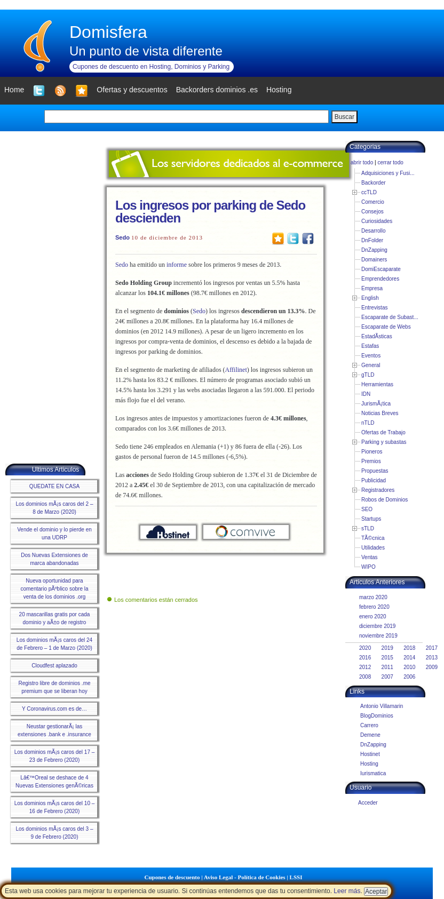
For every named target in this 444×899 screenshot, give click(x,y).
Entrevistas (374, 308)
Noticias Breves (379, 413)
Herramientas (377, 384)
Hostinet (370, 754)
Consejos (372, 211)
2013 (432, 658)
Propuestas (374, 471)
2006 (409, 677)
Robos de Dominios (384, 500)
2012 (365, 667)
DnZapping (374, 250)
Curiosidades (376, 221)
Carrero (369, 725)
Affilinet (236, 369)
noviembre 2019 (378, 636)
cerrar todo (390, 162)
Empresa (372, 288)
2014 (409, 658)
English (370, 298)
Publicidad (373, 480)
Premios (371, 461)
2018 (409, 648)
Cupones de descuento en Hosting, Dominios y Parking (151, 66)
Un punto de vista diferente (146, 51)
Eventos (370, 356)
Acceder (368, 803)
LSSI (296, 877)
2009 (432, 667)
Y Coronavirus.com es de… (54, 709)
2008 (365, 677)
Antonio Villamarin (381, 706)
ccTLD (369, 192)
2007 (387, 677)
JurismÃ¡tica (376, 404)
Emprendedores (380, 279)
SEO (366, 509)
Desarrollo (373, 231)
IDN (365, 394)
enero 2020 (372, 616)
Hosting (369, 764)
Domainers (374, 259)
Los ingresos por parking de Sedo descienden (210, 211)
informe (176, 264)
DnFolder (372, 240)
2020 (365, 648)
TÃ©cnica (373, 538)
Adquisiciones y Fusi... (388, 173)
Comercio (372, 202)
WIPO (368, 567)
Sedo (122, 237)
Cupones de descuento (172, 877)
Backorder (373, 183)
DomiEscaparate (381, 269)
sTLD (367, 528)
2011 (387, 667)
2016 (365, 658)
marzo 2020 (373, 597)
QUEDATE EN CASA (54, 486)
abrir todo (362, 162)
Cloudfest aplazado (54, 666)
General (370, 365)
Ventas (369, 557)
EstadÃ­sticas (376, 336)
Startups (371, 519)
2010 (409, 667)
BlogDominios (376, 716)
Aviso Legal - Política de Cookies (245, 877)
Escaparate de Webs (386, 327)
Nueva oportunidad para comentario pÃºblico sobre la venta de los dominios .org (54, 589)
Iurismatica (373, 773)
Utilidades (373, 548)
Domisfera (108, 32)
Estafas (370, 346)
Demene (370, 735)
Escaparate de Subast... (389, 317)
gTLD (367, 375)
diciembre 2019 (377, 626)
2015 (387, 658)
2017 (432, 648)
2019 (387, 648)
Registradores (377, 490)
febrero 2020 (374, 607)
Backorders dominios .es (217, 89)
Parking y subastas (384, 442)
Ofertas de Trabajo (383, 432)
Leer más (347, 891)
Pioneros (371, 452)
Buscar (344, 117)
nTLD (367, 423)
